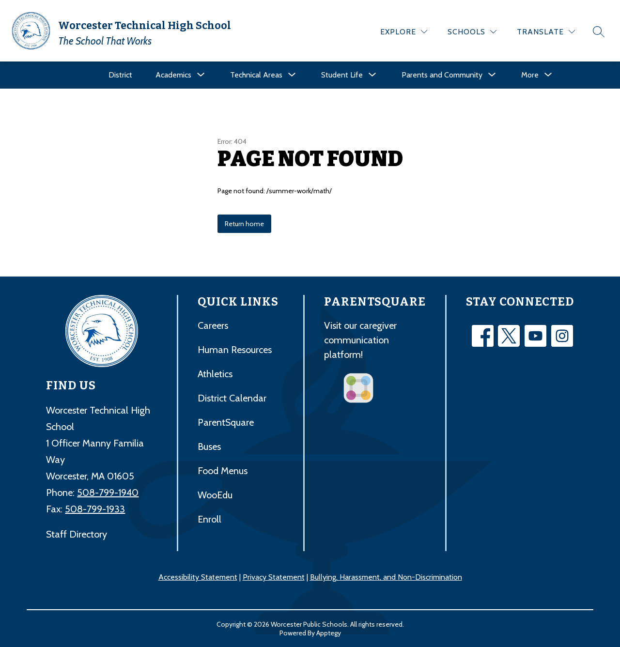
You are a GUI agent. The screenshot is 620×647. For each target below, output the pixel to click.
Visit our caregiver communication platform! (360, 340)
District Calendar (232, 398)
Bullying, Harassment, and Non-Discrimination (386, 577)
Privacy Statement (274, 577)
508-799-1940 (108, 492)
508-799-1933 (95, 509)
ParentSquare (226, 422)
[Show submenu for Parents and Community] (442, 75)
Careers (213, 325)
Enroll (209, 519)
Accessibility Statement (197, 577)
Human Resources (235, 349)
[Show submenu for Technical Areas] (256, 75)
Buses (209, 446)
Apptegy (328, 633)
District (120, 74)
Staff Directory (76, 534)
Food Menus (223, 471)
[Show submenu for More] (530, 75)
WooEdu (215, 495)
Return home (244, 223)
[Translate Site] (545, 32)
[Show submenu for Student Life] (342, 75)
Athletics (215, 374)
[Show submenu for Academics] (173, 75)
